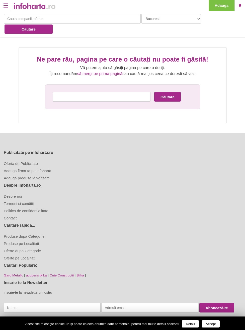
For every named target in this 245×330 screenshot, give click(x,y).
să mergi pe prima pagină (100, 63)
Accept (211, 324)
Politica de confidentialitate (26, 200)
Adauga (221, 5)
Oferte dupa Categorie (22, 240)
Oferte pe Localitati (19, 247)
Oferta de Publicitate (21, 153)
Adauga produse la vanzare (27, 167)
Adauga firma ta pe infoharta (27, 160)
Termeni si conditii (19, 193)
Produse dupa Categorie (24, 225)
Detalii (190, 324)
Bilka (82, 264)
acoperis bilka (37, 264)
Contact (10, 207)
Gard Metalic (14, 264)
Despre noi (13, 185)
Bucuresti (240, 6)
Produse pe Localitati (21, 233)
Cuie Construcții (63, 264)
